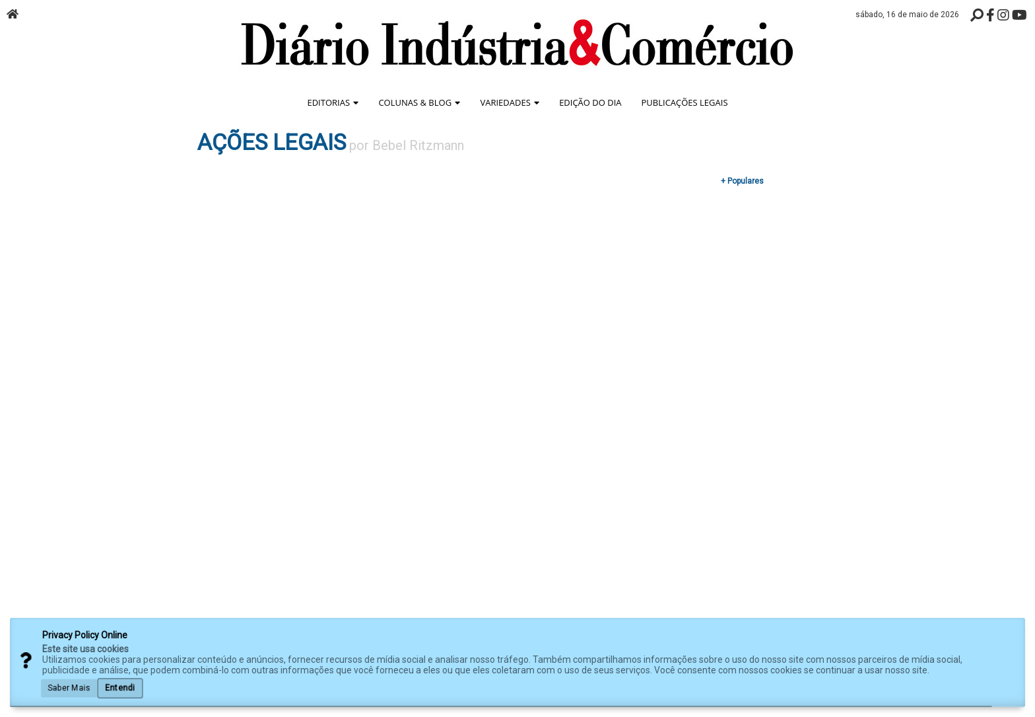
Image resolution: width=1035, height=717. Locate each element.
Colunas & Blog (419, 102)
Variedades (509, 102)
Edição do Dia (590, 102)
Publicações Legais (685, 102)
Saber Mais (69, 688)
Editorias (332, 102)
